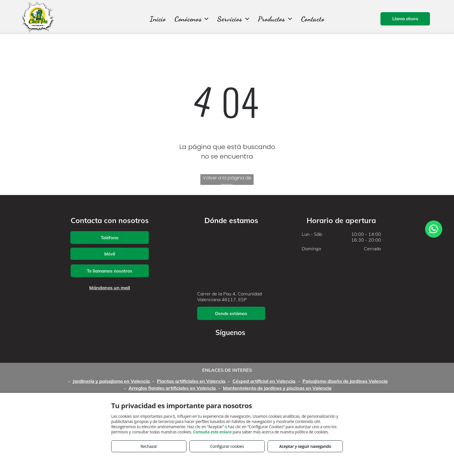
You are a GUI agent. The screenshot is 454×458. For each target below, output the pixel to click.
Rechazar (148, 446)
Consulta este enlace (212, 432)
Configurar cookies (227, 446)
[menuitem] (157, 19)
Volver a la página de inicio (227, 179)
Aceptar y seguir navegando (305, 446)
